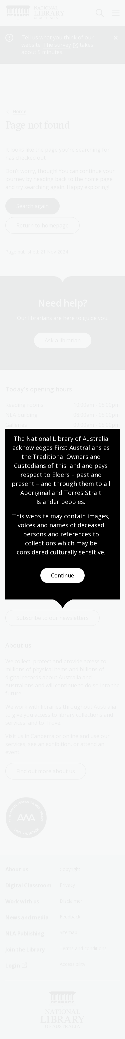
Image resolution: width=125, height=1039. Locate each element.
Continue (62, 575)
